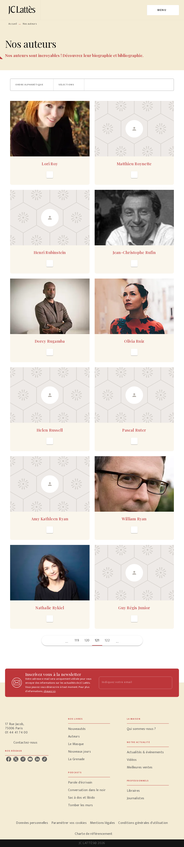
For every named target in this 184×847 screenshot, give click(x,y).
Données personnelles (32, 823)
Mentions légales (102, 823)
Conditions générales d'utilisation (143, 823)
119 (77, 640)
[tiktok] (44, 759)
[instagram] (23, 759)
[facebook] (8, 759)
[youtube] (30, 759)
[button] (31, 85)
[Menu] (163, 10)
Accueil (12, 24)
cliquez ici (49, 691)
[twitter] (15, 759)
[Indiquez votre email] (130, 683)
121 (97, 640)
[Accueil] (22, 10)
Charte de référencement (93, 834)
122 (107, 640)
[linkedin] (37, 759)
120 (87, 640)
